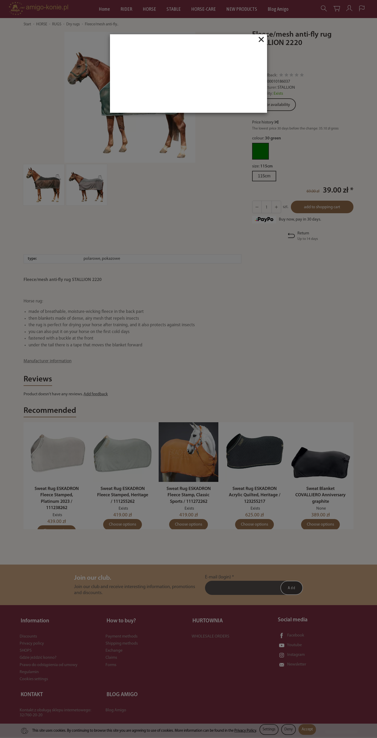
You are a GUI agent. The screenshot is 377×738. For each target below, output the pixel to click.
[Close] (261, 39)
